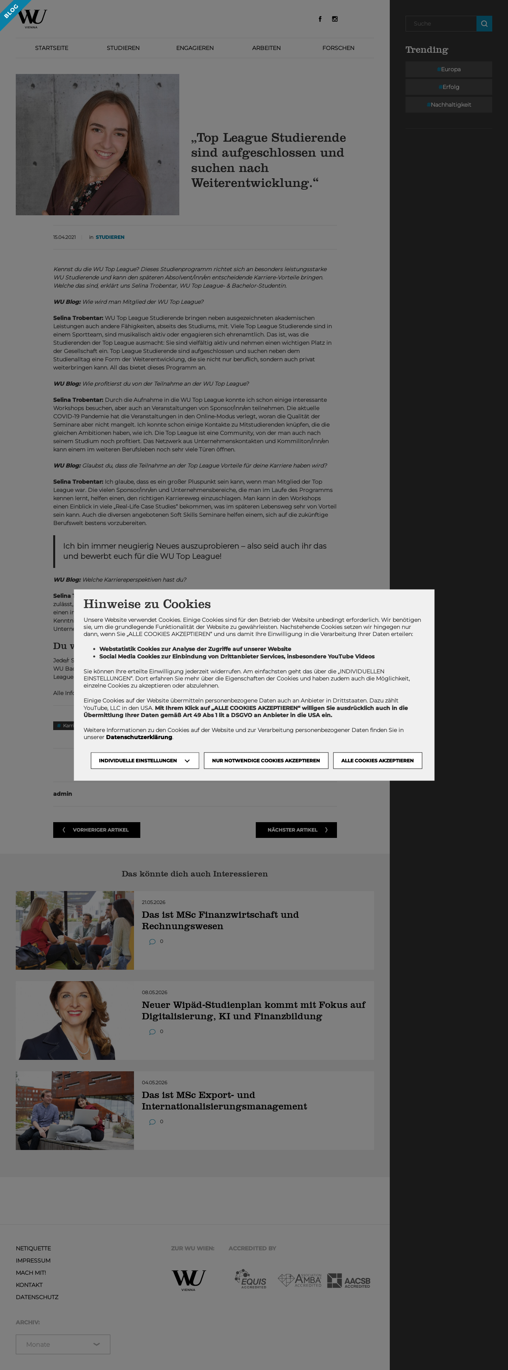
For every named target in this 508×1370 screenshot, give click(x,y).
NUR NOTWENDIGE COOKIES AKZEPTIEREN (266, 761)
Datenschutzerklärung (139, 737)
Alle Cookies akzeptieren (377, 761)
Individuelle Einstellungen (138, 761)
